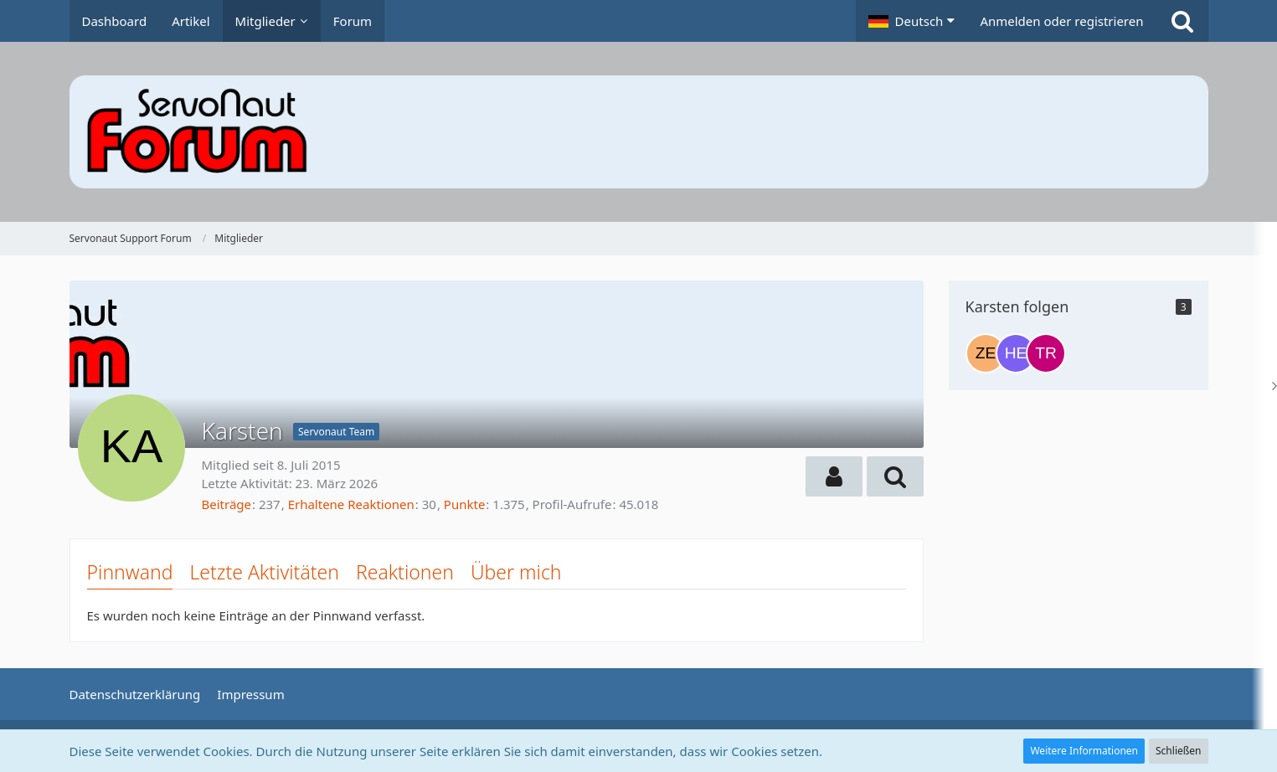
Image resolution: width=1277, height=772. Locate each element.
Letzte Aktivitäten (263, 571)
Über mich (516, 571)
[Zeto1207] (985, 353)
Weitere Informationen (1084, 751)
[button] (912, 21)
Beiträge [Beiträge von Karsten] (227, 504)
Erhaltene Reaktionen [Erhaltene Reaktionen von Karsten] (351, 504)
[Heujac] (1016, 353)
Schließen (1178, 751)
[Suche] (1182, 21)
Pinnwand (130, 571)
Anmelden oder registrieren (1061, 21)
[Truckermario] (1046, 353)
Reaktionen (405, 571)
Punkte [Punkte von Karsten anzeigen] (465, 504)
